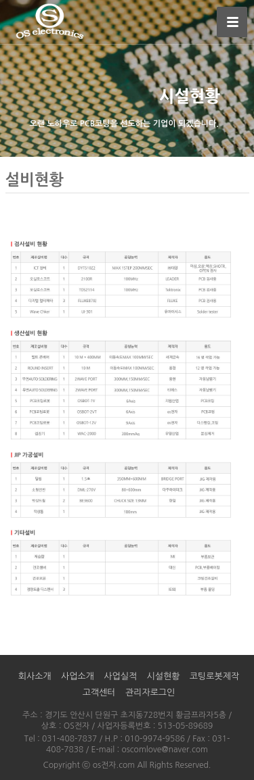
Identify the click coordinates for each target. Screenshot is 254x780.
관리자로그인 (150, 692)
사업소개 (77, 676)
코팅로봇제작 (214, 676)
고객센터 (99, 692)
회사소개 (34, 676)
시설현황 (163, 676)
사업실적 (120, 676)
